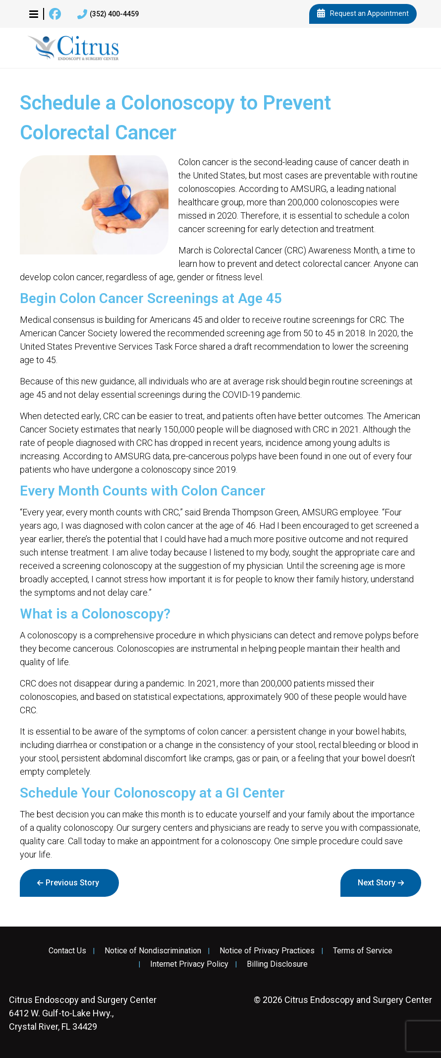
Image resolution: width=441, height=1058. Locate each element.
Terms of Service (362, 951)
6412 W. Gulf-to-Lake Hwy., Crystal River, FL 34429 (83, 1013)
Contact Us (67, 951)
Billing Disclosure (277, 964)
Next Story (376, 882)
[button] (33, 14)
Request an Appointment (363, 14)
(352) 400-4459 (108, 14)
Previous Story (72, 882)
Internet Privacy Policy (189, 964)
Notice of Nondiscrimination (153, 951)
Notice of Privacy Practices (267, 951)
